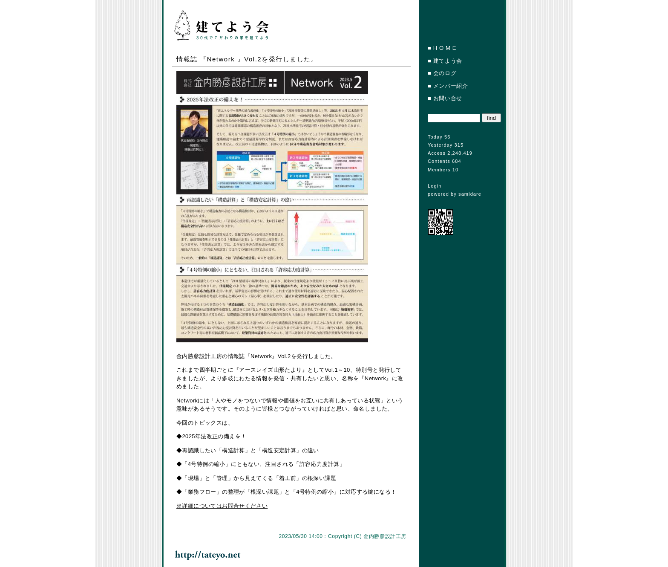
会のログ (445, 73)
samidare (469, 194)
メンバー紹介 (450, 86)
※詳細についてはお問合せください (222, 506)
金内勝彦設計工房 (384, 536)
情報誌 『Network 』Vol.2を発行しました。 (247, 59)
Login (434, 185)
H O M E (444, 48)
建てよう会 (447, 61)
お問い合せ (447, 98)
